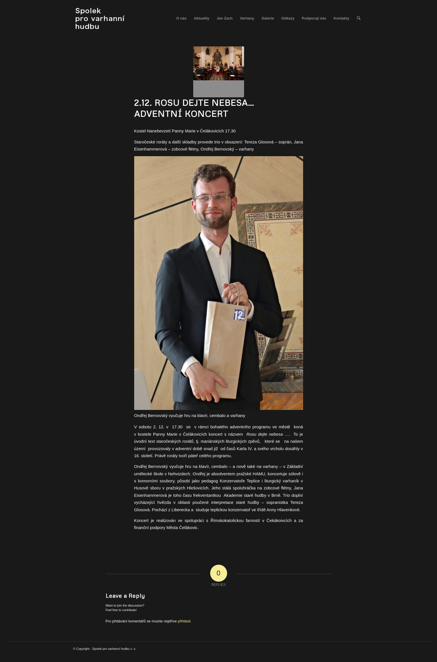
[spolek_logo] (101, 18)
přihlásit (184, 621)
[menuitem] (181, 18)
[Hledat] (358, 18)
